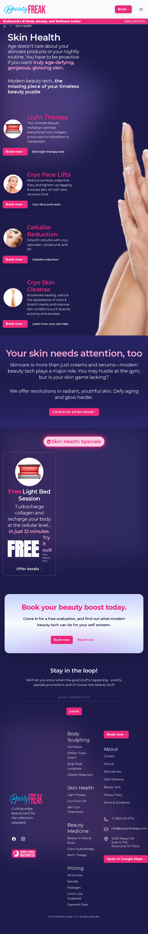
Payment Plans (77, 904)
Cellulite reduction (46, 259)
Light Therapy (76, 795)
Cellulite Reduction (80, 774)
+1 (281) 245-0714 (122, 818)
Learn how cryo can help (51, 324)
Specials (72, 881)
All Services (74, 875)
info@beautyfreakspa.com (129, 828)
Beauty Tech (112, 787)
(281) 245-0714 (134, 21)
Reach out (87, 640)
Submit (74, 711)
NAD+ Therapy (77, 855)
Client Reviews (114, 779)
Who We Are (112, 771)
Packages (74, 887)
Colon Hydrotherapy (80, 849)
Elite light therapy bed (49, 151)
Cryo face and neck (47, 204)
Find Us (109, 764)
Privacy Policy (113, 795)
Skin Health (23, 26)
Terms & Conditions (117, 802)
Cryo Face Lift (76, 801)
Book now (62, 640)
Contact (109, 756)
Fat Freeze (74, 747)
